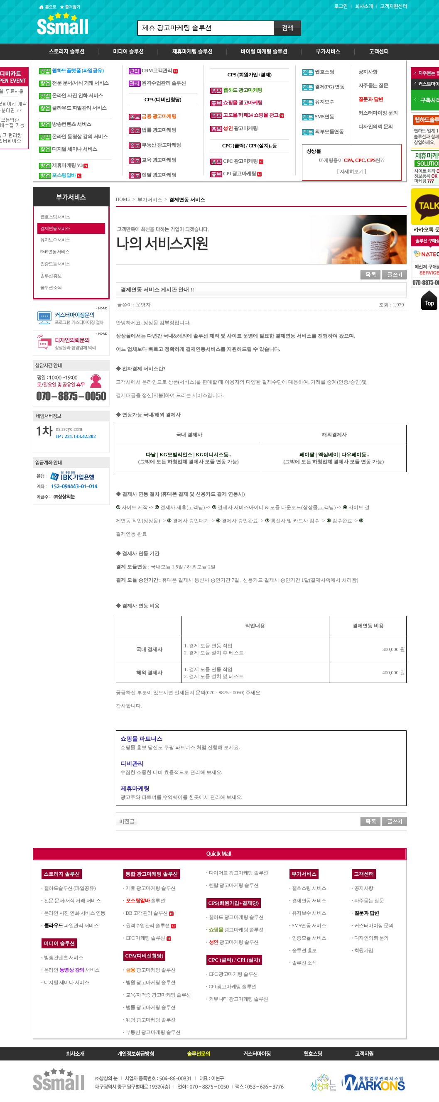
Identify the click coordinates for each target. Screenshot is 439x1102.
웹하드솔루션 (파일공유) (70, 888)
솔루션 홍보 (51, 275)
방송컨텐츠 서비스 (63, 957)
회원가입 (363, 950)
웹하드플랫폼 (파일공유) (78, 70)
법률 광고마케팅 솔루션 (151, 1007)
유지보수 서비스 (55, 239)
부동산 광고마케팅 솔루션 (153, 1032)
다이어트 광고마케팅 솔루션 (238, 873)
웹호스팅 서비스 (55, 216)
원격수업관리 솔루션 (148, 925)
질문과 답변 (366, 913)
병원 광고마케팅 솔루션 (151, 982)
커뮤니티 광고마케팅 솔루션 (238, 999)
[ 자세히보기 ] (351, 171)
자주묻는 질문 (369, 901)
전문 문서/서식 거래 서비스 (72, 901)
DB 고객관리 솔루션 (147, 913)
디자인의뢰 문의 (371, 938)
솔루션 (145, 901)
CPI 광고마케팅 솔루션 (232, 986)
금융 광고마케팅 (159, 116)
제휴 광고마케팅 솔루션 (151, 888)
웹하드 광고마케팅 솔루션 (236, 917)
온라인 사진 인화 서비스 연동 (74, 913)
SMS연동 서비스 (55, 251)
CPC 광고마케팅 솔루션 (233, 974)
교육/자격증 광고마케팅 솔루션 (158, 995)
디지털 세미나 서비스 (66, 982)
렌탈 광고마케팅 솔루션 (234, 885)
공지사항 (363, 888)
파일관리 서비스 (71, 925)
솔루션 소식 (51, 287)
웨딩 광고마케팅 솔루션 (151, 1020)
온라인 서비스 (72, 970)
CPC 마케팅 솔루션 (145, 938)
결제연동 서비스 (55, 228)
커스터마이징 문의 (374, 925)
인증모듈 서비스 (55, 263)
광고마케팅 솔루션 (151, 970)
